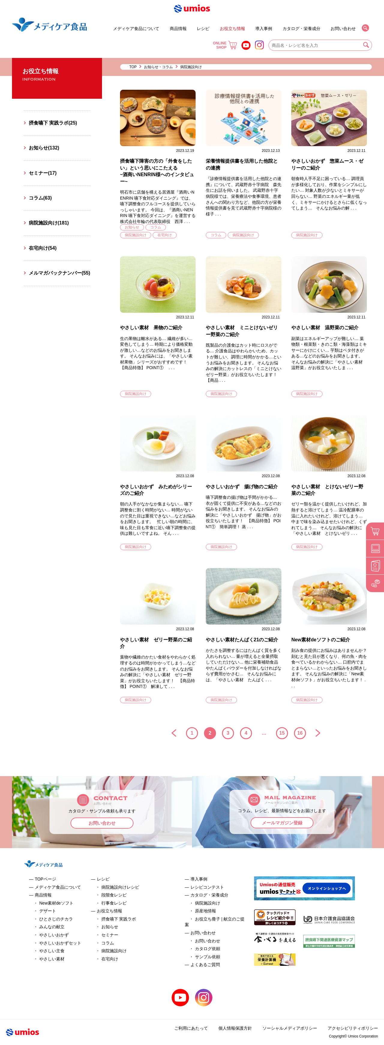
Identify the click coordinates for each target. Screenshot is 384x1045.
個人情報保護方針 (235, 1028)
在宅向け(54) (42, 248)
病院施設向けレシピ (120, 887)
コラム (155, 227)
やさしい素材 (51, 958)
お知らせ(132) (44, 147)
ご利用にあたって (191, 1028)
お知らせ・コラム (158, 67)
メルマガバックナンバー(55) (59, 273)
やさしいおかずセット (60, 943)
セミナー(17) (42, 173)
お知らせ (132, 227)
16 (300, 733)
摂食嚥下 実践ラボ (118, 919)
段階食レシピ (114, 895)
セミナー (217, 26)
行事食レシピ (114, 903)
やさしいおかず (54, 934)
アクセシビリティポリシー (353, 1028)
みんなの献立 (51, 926)
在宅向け (165, 235)
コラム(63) (40, 197)
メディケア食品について (136, 28)
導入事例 (263, 28)
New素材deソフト (56, 903)
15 (282, 733)
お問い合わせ (343, 28)
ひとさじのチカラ (56, 919)
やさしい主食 (51, 950)
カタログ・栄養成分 (301, 28)
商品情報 (178, 28)
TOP (132, 67)
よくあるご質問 (205, 964)
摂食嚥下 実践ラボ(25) (53, 122)
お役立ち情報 (232, 28)
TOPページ (45, 879)
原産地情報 (205, 910)
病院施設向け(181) (49, 222)
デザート (95, 26)
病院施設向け (135, 235)
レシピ (203, 28)
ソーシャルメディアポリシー (289, 1028)
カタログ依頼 (207, 948)
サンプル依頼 (207, 956)
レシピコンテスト (207, 887)
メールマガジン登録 (282, 822)
